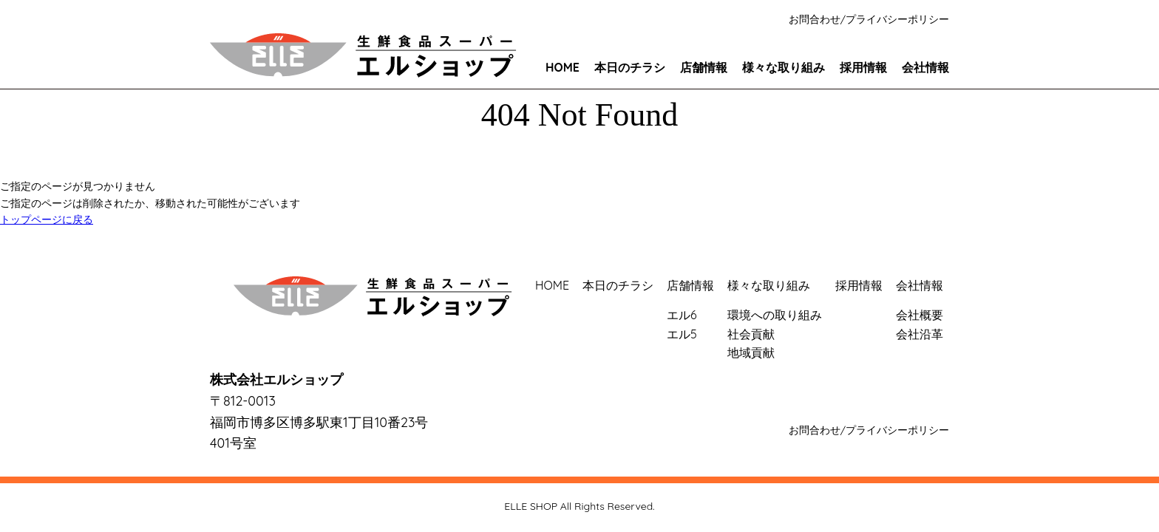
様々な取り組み (783, 67)
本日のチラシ (629, 67)
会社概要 (919, 314)
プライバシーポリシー (897, 19)
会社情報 (925, 67)
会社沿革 (919, 334)
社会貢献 (751, 334)
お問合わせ (814, 19)
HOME (562, 67)
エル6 (682, 314)
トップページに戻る (46, 219)
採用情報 (863, 67)
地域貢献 (751, 352)
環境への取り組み (774, 314)
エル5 (682, 334)
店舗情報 (703, 67)
